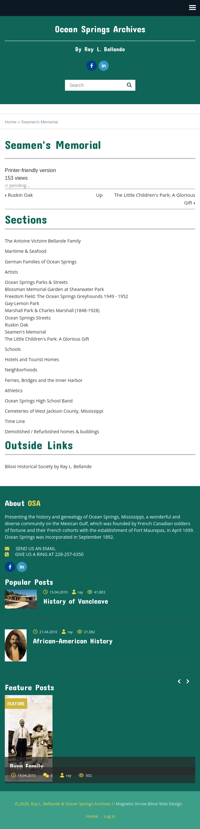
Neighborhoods (21, 370)
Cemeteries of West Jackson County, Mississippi (54, 411)
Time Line (15, 421)
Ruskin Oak (19, 195)
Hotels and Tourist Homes (32, 359)
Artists (11, 272)
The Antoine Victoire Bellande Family (43, 241)
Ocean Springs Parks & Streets (36, 282)
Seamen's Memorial (25, 332)
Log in (111, 816)
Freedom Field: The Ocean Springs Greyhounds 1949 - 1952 (66, 296)
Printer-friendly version (30, 170)
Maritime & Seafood (25, 251)
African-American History (73, 640)
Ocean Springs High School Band (39, 401)
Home (11, 122)
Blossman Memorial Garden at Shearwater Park (54, 289)
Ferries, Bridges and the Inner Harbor (44, 380)
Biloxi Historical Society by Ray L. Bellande (48, 466)
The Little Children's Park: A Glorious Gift (47, 339)
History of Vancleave (75, 601)
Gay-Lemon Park (22, 303)
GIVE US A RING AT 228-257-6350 (44, 554)
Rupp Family (27, 766)
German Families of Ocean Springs (40, 262)
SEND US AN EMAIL (30, 548)
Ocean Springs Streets (28, 318)
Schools (13, 349)
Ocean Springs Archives (100, 29)
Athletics (14, 390)
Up (99, 195)
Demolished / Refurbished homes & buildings (52, 431)
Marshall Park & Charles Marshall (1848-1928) (52, 310)
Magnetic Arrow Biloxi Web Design (149, 804)
